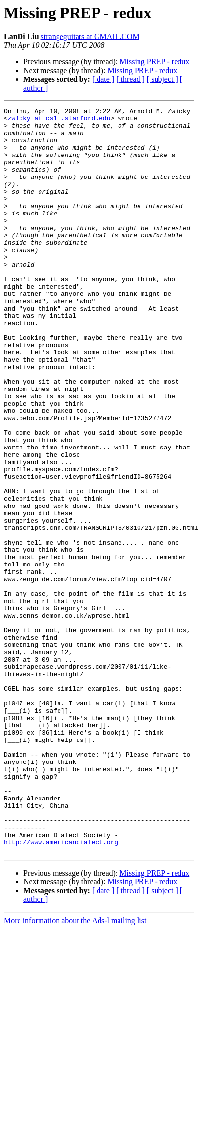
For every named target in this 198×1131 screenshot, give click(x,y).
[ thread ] (130, 79)
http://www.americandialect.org (61, 989)
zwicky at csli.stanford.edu (59, 121)
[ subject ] (162, 79)
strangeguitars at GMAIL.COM (90, 36)
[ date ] (103, 79)
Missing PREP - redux (154, 62)
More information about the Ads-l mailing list (75, 1070)
